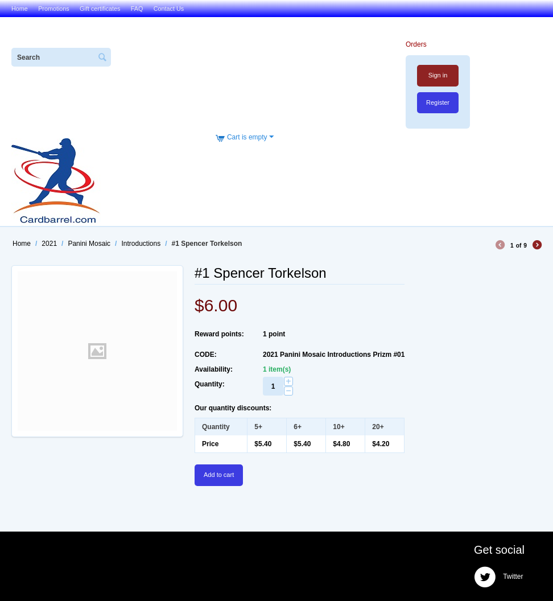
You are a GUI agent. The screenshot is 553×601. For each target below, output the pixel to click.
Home (19, 8)
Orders (416, 44)
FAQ (137, 8)
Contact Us (169, 8)
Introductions (140, 244)
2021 (49, 244)
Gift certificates (100, 8)
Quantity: (210, 384)
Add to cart (219, 474)
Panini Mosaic (89, 244)
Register (437, 102)
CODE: (206, 355)
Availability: (214, 369)
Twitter (498, 577)
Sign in (438, 75)
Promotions (53, 8)
